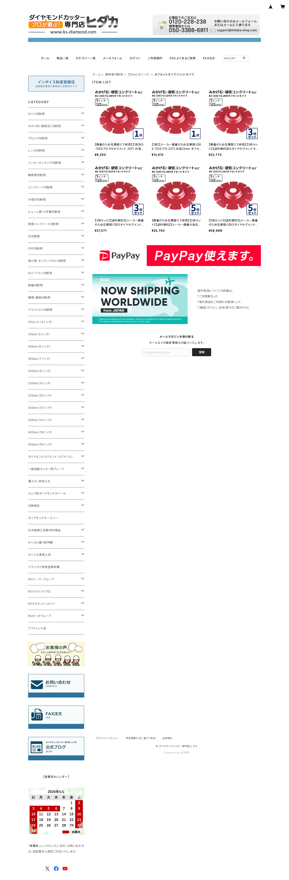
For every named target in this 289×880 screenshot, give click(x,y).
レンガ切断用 (36, 150)
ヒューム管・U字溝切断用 (44, 211)
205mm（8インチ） (39, 371)
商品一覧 (62, 58)
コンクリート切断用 (40, 187)
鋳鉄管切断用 (114, 74)
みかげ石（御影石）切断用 (44, 126)
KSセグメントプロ (39, 591)
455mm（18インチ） (40, 444)
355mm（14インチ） (40, 420)
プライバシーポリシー (107, 738)
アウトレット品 (37, 628)
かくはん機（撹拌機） (41, 542)
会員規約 (167, 738)
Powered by (176, 752)
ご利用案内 (155, 58)
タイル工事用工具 (39, 554)
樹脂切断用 (35, 285)
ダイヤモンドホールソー (43, 518)
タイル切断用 (36, 113)
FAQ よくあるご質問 (183, 58)
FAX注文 (209, 58)
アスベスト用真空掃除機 (44, 567)
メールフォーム (112, 58)
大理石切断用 (37, 199)
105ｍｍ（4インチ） (40, 322)
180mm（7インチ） (39, 358)
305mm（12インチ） (40, 407)
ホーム (45, 58)
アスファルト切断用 (40, 309)
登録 (202, 352)
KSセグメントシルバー (42, 603)
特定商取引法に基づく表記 (141, 738)
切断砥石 (34, 505)
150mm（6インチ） (39, 346)
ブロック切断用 (38, 138)
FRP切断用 (35, 248)
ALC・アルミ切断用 (40, 273)
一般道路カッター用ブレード (46, 469)
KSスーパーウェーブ (41, 579)
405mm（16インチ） (40, 432)
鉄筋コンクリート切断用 (43, 224)
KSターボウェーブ (39, 616)
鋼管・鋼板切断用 (39, 297)
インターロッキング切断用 (44, 162)
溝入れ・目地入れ (39, 481)
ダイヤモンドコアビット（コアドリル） (50, 456)
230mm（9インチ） (39, 383)
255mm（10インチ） (40, 395)
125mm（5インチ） (139, 74)
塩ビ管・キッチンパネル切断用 (47, 260)
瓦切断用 (34, 236)
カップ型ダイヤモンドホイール (47, 493)
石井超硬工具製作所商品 (44, 530)
